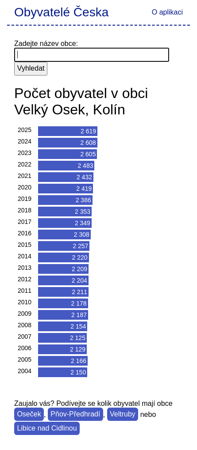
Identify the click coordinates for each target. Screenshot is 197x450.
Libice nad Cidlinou (47, 428)
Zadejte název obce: (46, 43)
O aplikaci (167, 12)
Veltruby (122, 414)
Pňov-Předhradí (75, 414)
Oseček (29, 414)
